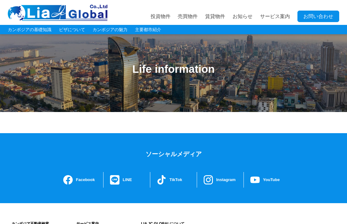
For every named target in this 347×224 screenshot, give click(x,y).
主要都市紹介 (148, 29)
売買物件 (188, 16)
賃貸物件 (215, 16)
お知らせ (243, 16)
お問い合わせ (318, 16)
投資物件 (161, 16)
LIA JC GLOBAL (58, 13)
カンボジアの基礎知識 (29, 29)
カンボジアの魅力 (110, 29)
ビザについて (72, 29)
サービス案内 (275, 16)
